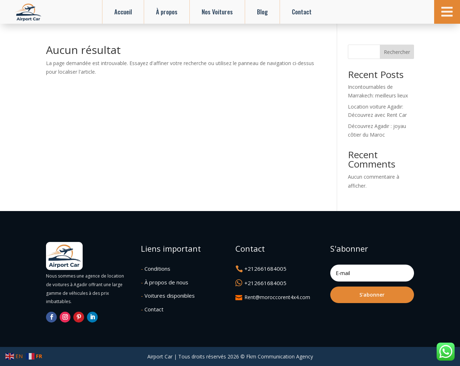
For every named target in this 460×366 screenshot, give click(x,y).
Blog (262, 11)
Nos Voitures (217, 11)
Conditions (155, 268)
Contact (302, 11)
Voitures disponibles (168, 295)
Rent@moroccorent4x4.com (277, 297)
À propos (167, 11)
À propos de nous (164, 282)
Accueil (123, 11)
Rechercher (397, 52)
